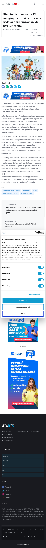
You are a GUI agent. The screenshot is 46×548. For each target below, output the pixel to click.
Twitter (5, 491)
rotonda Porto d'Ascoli (10, 193)
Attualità (34, 29)
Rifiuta (23, 313)
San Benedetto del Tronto (11, 190)
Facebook (6, 487)
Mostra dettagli (34, 294)
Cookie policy (32, 537)
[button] (39, 4)
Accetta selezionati (23, 307)
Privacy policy (22, 537)
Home (6, 29)
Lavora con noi (7, 440)
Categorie (16, 29)
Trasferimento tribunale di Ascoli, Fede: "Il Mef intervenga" (20, 225)
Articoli (26, 29)
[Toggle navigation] (3, 3)
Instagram (7, 494)
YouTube (6, 498)
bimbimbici (26, 190)
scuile (35, 190)
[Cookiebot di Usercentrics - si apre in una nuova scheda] (35, 232)
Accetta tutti (23, 300)
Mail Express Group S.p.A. (13, 532)
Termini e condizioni (9, 537)
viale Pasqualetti (27, 193)
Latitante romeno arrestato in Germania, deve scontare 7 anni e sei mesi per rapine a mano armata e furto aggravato (23, 210)
